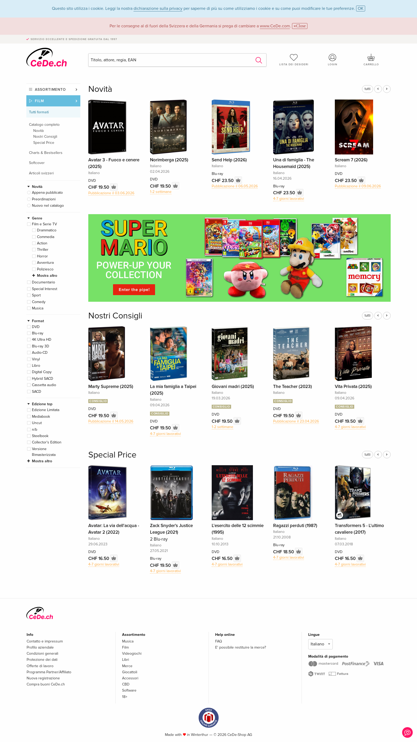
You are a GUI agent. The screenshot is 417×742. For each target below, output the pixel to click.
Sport (36, 295)
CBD (126, 684)
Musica (37, 308)
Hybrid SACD (42, 378)
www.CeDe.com (275, 26)
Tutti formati (39, 112)
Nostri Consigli (45, 136)
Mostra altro (47, 275)
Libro (36, 365)
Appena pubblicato (47, 192)
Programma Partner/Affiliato (49, 672)
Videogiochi (131, 653)
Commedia (45, 237)
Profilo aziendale (40, 647)
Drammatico (46, 230)
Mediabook (41, 416)
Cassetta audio (44, 385)
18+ (124, 696)
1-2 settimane (161, 191)
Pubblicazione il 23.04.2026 (296, 421)
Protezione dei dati (42, 659)
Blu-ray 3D (40, 346)
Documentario (43, 282)
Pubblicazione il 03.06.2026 (111, 193)
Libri (125, 659)
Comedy (38, 302)
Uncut (37, 423)
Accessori (130, 678)
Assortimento (50, 89)
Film (39, 101)
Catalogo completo (44, 124)
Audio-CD (40, 352)
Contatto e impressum (45, 641)
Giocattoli (129, 672)
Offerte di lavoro (40, 666)
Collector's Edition (46, 442)
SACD (36, 391)
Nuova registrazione (43, 678)
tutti (367, 89)
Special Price (43, 142)
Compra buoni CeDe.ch (46, 684)
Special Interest (44, 289)
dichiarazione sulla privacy (158, 8)
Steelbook (40, 436)
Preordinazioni (44, 199)
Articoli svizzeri (41, 173)
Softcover (37, 163)
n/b (34, 429)
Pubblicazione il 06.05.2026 (235, 186)
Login (332, 59)
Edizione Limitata (45, 410)
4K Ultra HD (41, 339)
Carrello (371, 59)
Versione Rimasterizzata (44, 452)
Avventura (45, 262)
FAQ (218, 641)
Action (42, 243)
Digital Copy (42, 372)
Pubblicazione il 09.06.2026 (358, 186)
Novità (38, 130)
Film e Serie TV (44, 224)
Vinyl (36, 359)
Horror (42, 256)
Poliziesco (45, 269)
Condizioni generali (42, 653)
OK (361, 8)
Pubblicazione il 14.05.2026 (110, 421)
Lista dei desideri (293, 59)
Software (129, 690)
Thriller (42, 249)
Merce (127, 666)
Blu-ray (37, 333)
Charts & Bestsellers (45, 152)
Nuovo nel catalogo (48, 205)
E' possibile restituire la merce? (240, 647)
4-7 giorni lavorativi (288, 198)
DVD (36, 327)
